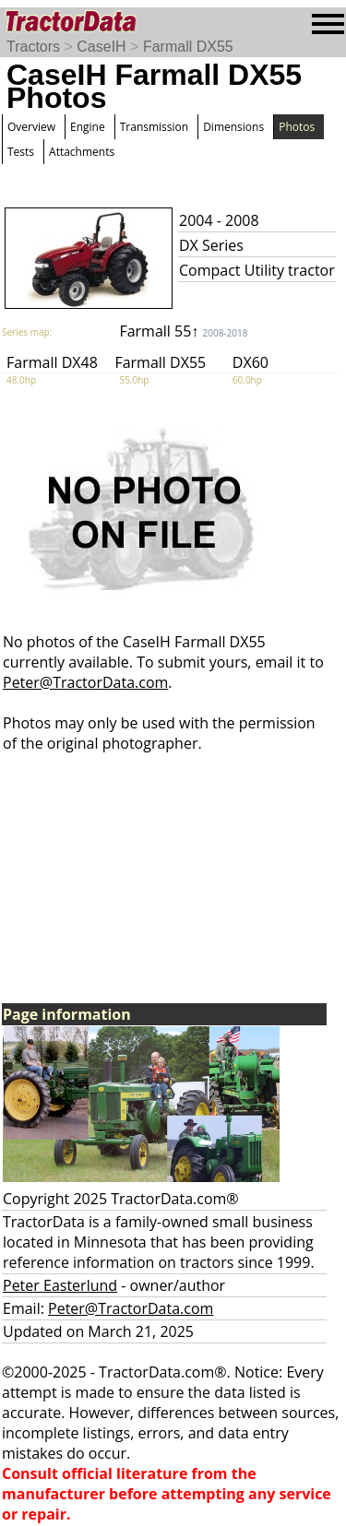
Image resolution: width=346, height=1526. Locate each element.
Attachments (81, 152)
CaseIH (101, 46)
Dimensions (233, 127)
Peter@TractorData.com (85, 682)
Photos (297, 127)
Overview (31, 127)
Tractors (33, 46)
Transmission (154, 127)
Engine (87, 127)
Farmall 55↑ (183, 331)
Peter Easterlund (60, 1285)
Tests (20, 152)
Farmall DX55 (188, 46)
